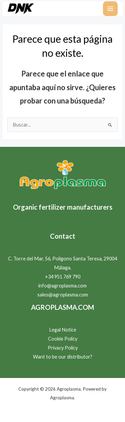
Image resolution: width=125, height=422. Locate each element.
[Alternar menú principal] (110, 8)
